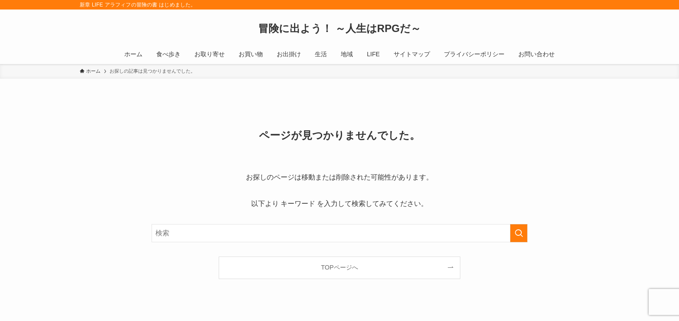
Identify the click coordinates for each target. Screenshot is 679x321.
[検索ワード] (339, 233)
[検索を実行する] (518, 233)
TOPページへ (339, 267)
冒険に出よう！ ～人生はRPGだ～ (339, 28)
